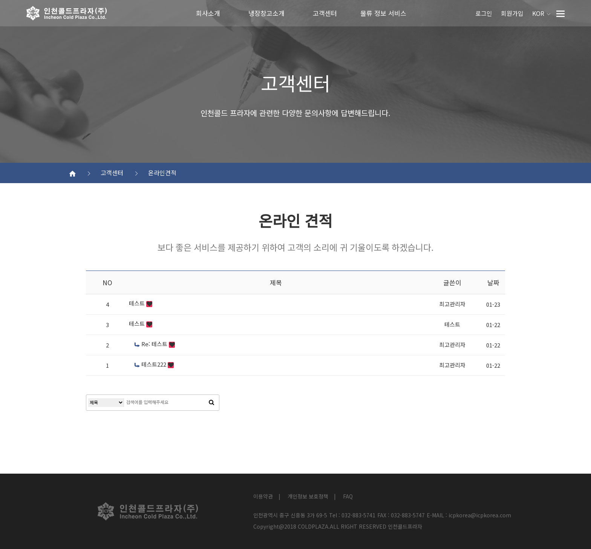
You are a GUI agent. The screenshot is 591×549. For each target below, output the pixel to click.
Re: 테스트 (152, 344)
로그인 (483, 13)
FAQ (348, 496)
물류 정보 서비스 (383, 13)
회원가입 (512, 13)
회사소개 (208, 13)
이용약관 (263, 496)
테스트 (137, 303)
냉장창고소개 (266, 13)
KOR (541, 13)
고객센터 (325, 13)
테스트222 (151, 364)
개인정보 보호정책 (308, 496)
